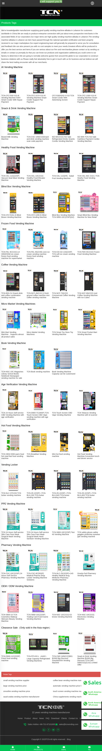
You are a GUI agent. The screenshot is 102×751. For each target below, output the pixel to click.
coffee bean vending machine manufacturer (71, 680)
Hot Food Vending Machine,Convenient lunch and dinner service (88, 456)
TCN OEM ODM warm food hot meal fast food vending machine (12, 456)
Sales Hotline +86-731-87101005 (41, 724)
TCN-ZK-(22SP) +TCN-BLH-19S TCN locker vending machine (36, 495)
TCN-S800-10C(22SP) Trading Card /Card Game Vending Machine (37, 617)
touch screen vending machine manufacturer (71, 691)
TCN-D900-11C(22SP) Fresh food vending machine (10, 658)
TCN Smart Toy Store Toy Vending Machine (62, 333)
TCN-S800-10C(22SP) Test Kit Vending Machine (63, 533)
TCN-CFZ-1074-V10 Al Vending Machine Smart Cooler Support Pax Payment (36, 99)
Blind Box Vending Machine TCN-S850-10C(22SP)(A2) (63, 216)
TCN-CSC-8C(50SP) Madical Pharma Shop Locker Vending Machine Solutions (37, 576)
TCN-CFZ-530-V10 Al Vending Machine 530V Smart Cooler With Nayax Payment (11, 99)
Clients (64, 718)
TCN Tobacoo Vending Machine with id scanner (87, 414)
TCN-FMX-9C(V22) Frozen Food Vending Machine (88, 253)
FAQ (47, 718)
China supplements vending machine (68, 697)
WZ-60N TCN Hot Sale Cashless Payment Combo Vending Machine (88, 139)
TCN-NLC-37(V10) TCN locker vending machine (11, 494)
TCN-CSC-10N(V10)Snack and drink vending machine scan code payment (38, 139)
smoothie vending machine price (16, 691)
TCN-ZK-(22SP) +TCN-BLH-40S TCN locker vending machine (87, 495)
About (35, 718)
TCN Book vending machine (38, 372)
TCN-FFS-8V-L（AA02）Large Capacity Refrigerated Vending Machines (38, 658)
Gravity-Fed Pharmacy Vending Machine (86, 574)
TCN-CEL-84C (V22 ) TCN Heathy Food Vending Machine (88, 178)
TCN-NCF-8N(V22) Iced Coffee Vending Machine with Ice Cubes (87, 295)
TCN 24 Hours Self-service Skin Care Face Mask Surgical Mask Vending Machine (12, 535)
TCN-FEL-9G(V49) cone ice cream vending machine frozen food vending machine (38, 255)
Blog (68, 739)
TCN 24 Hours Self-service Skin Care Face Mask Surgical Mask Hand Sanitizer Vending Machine (38, 535)
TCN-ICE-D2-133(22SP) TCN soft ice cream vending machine (63, 254)
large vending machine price (15, 686)
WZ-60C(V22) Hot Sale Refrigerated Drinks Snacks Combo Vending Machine (63, 139)
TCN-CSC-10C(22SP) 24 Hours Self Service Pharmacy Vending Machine (12, 575)
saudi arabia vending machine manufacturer (21, 697)
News (41, 718)
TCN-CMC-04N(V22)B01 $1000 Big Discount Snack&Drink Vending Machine (62, 659)
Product (27, 718)
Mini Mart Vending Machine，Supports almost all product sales (12, 334)
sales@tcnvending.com (68, 724)
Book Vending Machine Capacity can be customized (63, 373)
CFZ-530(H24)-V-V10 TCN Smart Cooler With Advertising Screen (63, 98)
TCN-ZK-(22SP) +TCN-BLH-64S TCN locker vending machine (61, 495)
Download (55, 718)
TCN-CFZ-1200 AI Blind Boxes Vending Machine (37, 216)
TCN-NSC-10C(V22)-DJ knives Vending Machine (62, 616)
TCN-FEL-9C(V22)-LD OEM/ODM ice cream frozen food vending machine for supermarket (11, 255)
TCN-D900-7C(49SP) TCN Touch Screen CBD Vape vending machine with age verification (38, 416)
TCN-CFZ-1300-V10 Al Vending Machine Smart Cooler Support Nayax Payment (87, 99)
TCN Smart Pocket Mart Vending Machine (87, 333)
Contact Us (73, 718)
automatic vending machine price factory (69, 686)
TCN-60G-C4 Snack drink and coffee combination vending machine (12, 295)
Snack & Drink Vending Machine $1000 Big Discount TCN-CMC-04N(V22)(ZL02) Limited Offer (87, 660)
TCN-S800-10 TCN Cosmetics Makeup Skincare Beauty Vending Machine (11, 618)
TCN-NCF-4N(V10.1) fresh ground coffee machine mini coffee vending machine (38, 295)
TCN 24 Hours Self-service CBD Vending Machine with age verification (12, 415)
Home (20, 718)
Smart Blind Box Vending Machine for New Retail (87, 216)
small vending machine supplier (16, 680)
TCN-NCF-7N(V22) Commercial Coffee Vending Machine (63, 295)
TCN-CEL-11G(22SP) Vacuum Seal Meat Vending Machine (12, 178)
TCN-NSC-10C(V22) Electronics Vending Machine (85, 617)
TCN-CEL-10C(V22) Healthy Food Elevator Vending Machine (36, 178)
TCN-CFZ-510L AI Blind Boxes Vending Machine (11, 216)
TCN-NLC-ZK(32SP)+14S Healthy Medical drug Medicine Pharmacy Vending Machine (62, 576)
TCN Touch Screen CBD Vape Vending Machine (62, 414)
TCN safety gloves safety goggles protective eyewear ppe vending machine (88, 534)
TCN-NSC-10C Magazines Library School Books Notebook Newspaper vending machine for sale (12, 375)
